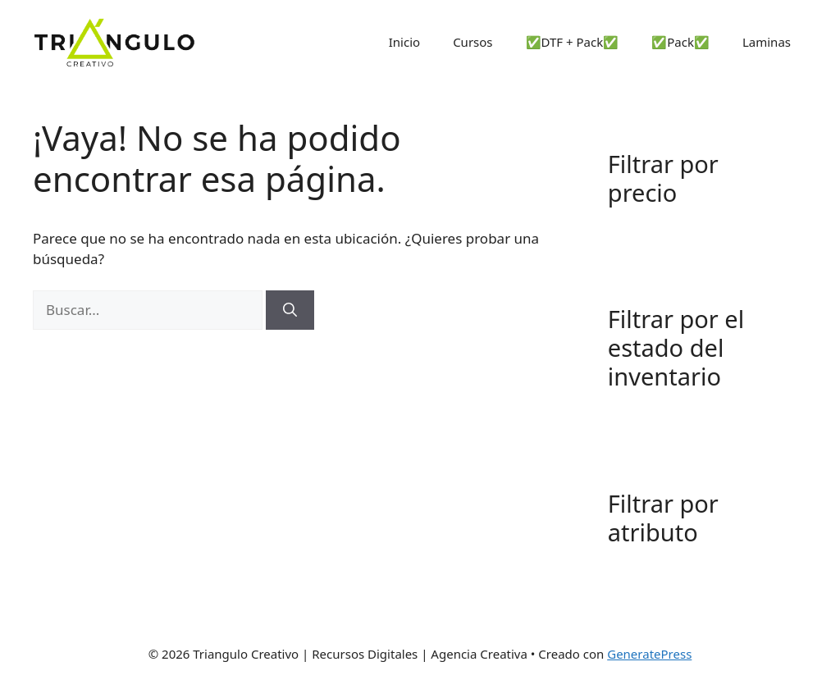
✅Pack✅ (680, 42)
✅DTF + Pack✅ (572, 42)
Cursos (472, 42)
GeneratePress (649, 654)
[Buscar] (290, 310)
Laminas (766, 42)
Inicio (404, 42)
